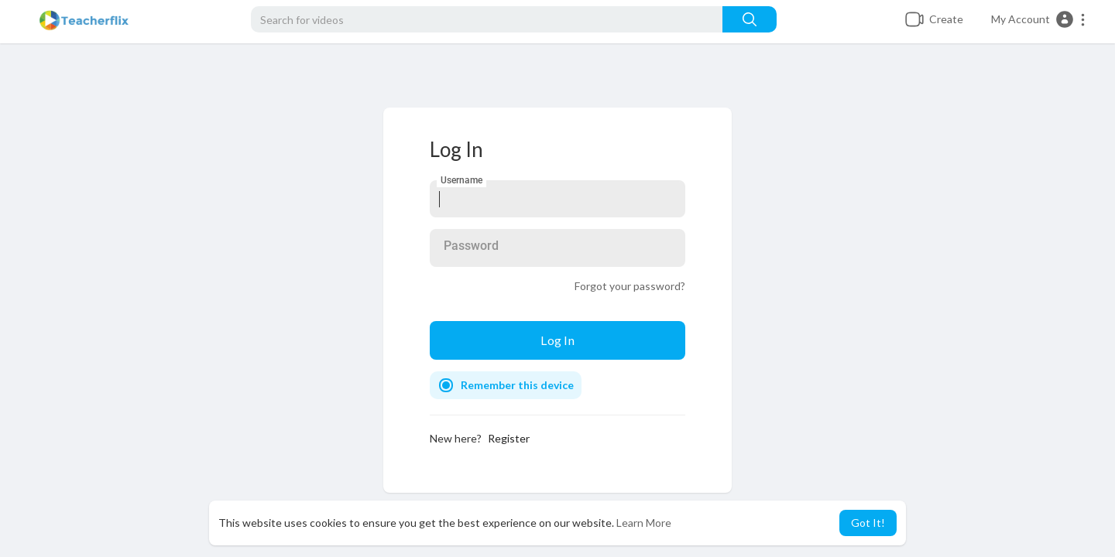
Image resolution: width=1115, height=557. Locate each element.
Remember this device (517, 384)
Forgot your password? (630, 285)
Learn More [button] (643, 522)
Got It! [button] (868, 522)
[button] (1039, 19)
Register (509, 438)
